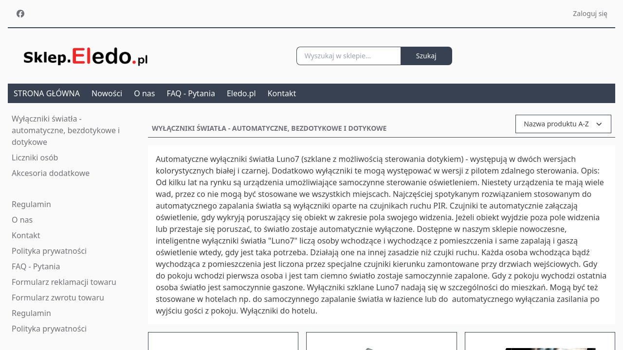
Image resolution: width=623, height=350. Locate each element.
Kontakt (282, 93)
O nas (144, 93)
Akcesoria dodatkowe (51, 173)
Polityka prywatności (49, 250)
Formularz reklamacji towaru (64, 282)
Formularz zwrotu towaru (58, 297)
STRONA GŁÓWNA (47, 93)
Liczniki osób (35, 157)
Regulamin (31, 204)
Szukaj (426, 55)
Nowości (107, 93)
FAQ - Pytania (190, 93)
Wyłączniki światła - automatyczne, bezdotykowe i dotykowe (66, 130)
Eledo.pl (241, 93)
